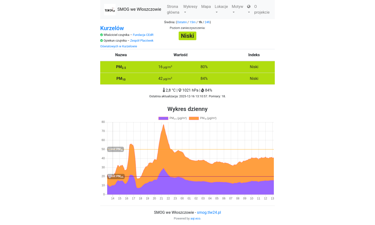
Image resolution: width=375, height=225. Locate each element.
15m (192, 22)
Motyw (237, 8)
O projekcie (262, 9)
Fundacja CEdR (143, 35)
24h (207, 22)
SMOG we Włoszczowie (132, 9)
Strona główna (173, 9)
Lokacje (221, 8)
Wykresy (190, 8)
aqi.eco (195, 218)
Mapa (206, 6)
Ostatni (182, 22)
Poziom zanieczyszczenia (187, 28)
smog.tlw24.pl (209, 212)
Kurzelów (112, 28)
